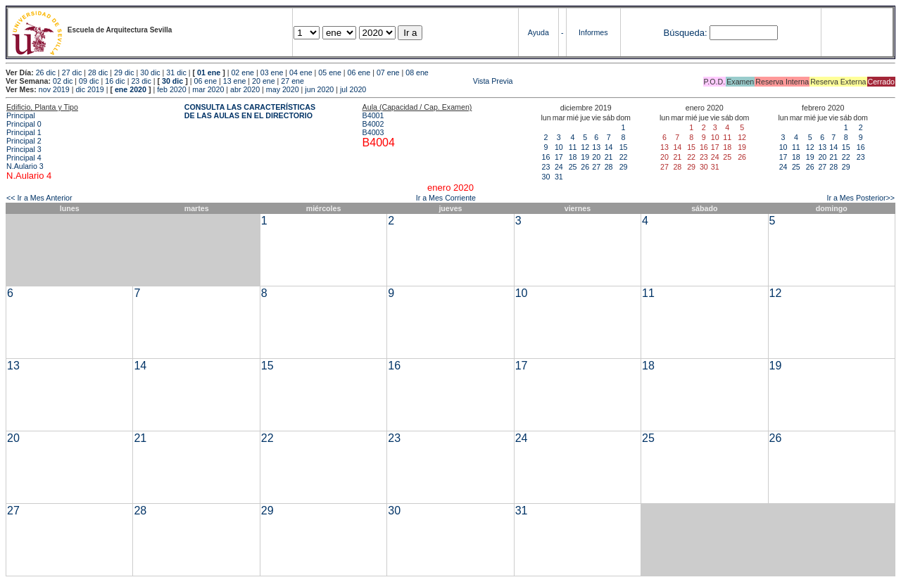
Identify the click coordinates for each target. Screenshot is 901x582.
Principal (20, 115)
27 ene (292, 81)
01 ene (208, 72)
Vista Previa (409, 81)
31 (559, 176)
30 (546, 176)
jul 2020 (353, 89)
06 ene (359, 72)
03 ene (272, 72)
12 (585, 147)
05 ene (329, 72)
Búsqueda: (685, 32)
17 (559, 157)
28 (609, 167)
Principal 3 (24, 149)
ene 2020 (130, 89)
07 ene (388, 72)
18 (573, 157)
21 (609, 157)
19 (585, 157)
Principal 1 (24, 132)
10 (559, 147)
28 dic (98, 72)
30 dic (150, 72)
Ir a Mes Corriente (446, 198)
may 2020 (282, 89)
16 (546, 157)
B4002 (373, 124)
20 (596, 157)
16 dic (115, 81)
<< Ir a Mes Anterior (39, 198)
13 (596, 147)
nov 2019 (54, 89)
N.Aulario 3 (26, 166)
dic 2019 (89, 89)
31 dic (176, 72)
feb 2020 (171, 89)
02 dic (63, 81)
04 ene (301, 72)
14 (609, 147)
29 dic (124, 72)
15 (623, 147)
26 (585, 167)
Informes (593, 32)
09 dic (89, 81)
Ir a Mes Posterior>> (860, 198)
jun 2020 (319, 89)
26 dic (46, 72)
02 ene (242, 72)
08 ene (417, 72)
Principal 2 (24, 141)
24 (559, 167)
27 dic (72, 72)
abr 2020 (245, 89)
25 (573, 167)
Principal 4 (24, 157)
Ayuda (538, 32)
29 (623, 167)
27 (596, 167)
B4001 (373, 115)
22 (623, 157)
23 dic (141, 81)
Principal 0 (24, 124)
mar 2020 (208, 89)
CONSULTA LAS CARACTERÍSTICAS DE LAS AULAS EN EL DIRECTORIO (249, 111)
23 (546, 167)
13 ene (234, 81)
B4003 (373, 132)
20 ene (263, 81)
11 (573, 147)
